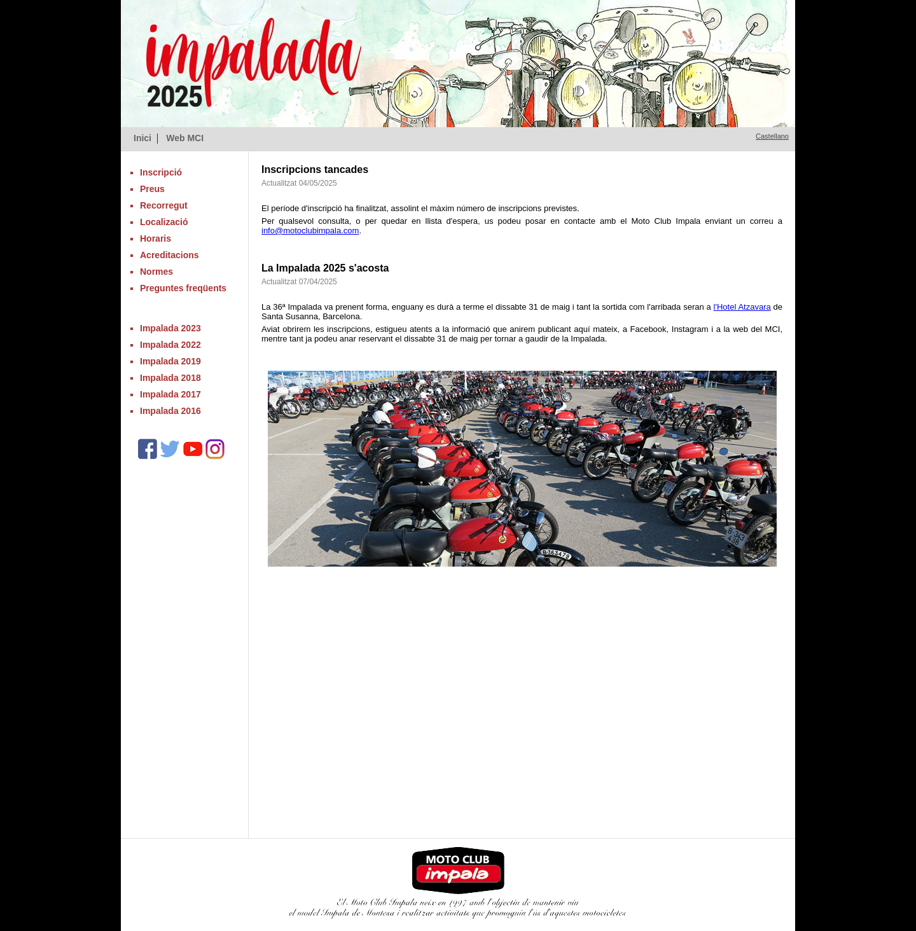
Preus (152, 189)
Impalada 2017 (170, 394)
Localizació (164, 222)
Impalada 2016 (170, 411)
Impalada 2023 (170, 328)
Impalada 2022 (170, 345)
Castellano (772, 136)
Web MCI (185, 138)
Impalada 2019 (170, 361)
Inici (142, 138)
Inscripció (161, 172)
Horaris (155, 238)
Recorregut (164, 205)
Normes (156, 271)
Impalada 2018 (170, 378)
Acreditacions (169, 255)
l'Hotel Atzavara (742, 307)
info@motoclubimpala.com (310, 230)
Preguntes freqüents (183, 288)
